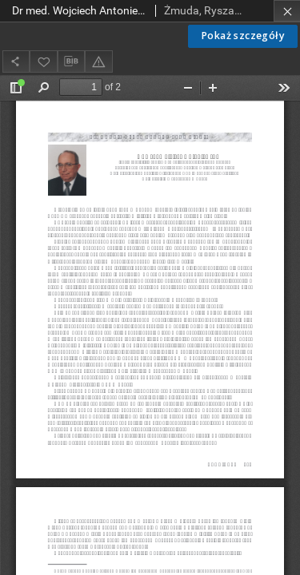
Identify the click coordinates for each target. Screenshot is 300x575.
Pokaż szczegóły (243, 35)
